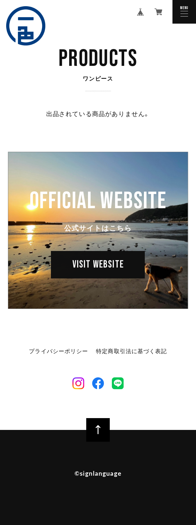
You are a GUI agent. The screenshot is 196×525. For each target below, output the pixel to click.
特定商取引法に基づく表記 (131, 352)
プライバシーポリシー (58, 352)
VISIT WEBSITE (98, 265)
